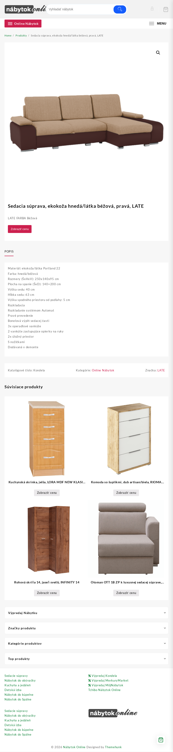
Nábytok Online (74, 747)
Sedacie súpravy (16, 676)
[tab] (11, 251)
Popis (9, 251)
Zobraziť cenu (20, 229)
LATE (161, 371)
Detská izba (13, 690)
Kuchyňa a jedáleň (18, 685)
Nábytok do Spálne (18, 700)
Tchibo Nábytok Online (104, 690)
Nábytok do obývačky (20, 681)
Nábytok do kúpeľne (19, 695)
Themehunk (113, 747)
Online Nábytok (103, 371)
